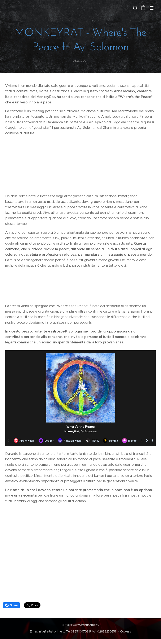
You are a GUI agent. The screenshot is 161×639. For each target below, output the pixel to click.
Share (11, 605)
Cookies (125, 631)
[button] (135, 8)
